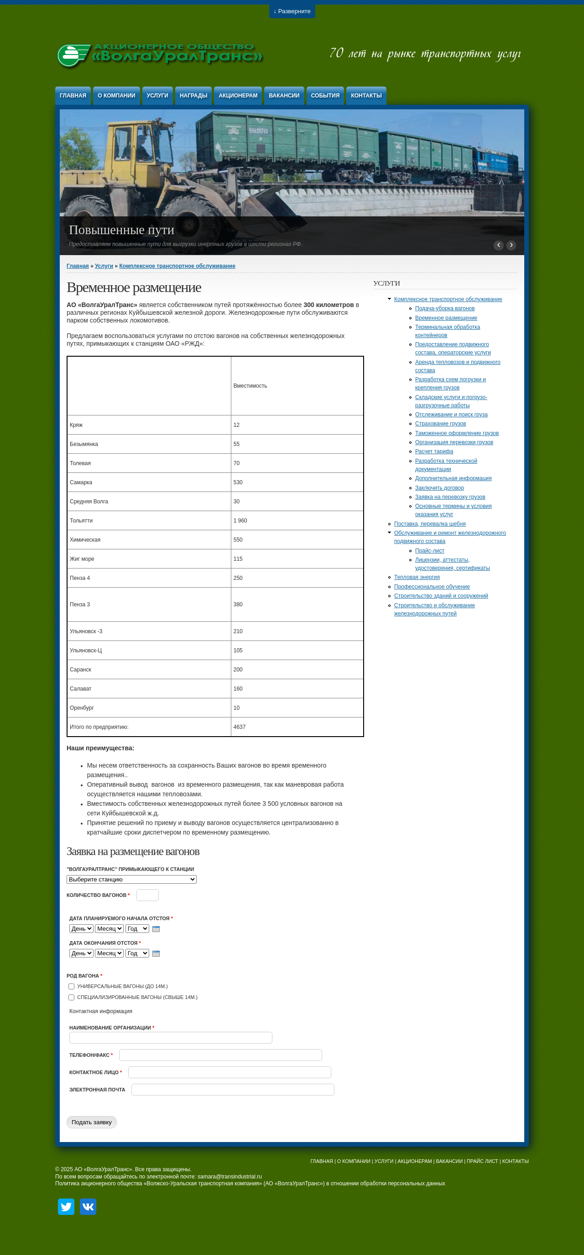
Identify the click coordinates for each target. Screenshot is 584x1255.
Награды (194, 95)
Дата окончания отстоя (105, 943)
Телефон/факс (91, 1055)
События (325, 95)
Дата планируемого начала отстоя (121, 918)
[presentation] (156, 929)
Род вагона (84, 975)
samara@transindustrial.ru (230, 1176)
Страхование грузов (440, 423)
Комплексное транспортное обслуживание (177, 266)
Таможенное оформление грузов (457, 433)
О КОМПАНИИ (353, 1161)
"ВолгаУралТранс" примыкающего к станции (130, 869)
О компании (117, 95)
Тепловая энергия (417, 577)
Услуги (157, 95)
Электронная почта (98, 1089)
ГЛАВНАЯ (321, 1161)
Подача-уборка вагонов (445, 308)
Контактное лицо (95, 1072)
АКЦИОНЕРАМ (414, 1161)
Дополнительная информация (453, 478)
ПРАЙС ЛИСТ (482, 1161)
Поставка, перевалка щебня (430, 524)
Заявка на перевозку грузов (450, 497)
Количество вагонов (98, 895)
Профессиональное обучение (432, 587)
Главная (73, 95)
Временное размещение (446, 318)
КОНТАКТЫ (515, 1161)
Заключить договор (439, 488)
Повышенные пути (121, 229)
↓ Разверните (292, 11)
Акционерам (238, 95)
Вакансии (284, 95)
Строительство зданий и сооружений (441, 596)
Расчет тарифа (434, 451)
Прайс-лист (429, 551)
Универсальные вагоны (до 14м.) (122, 986)
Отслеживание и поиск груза (451, 414)
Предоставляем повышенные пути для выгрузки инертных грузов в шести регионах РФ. (185, 244)
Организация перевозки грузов (454, 442)
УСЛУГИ (384, 1161)
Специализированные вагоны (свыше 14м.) (137, 997)
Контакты (366, 95)
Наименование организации (111, 1027)
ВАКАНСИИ (449, 1161)
